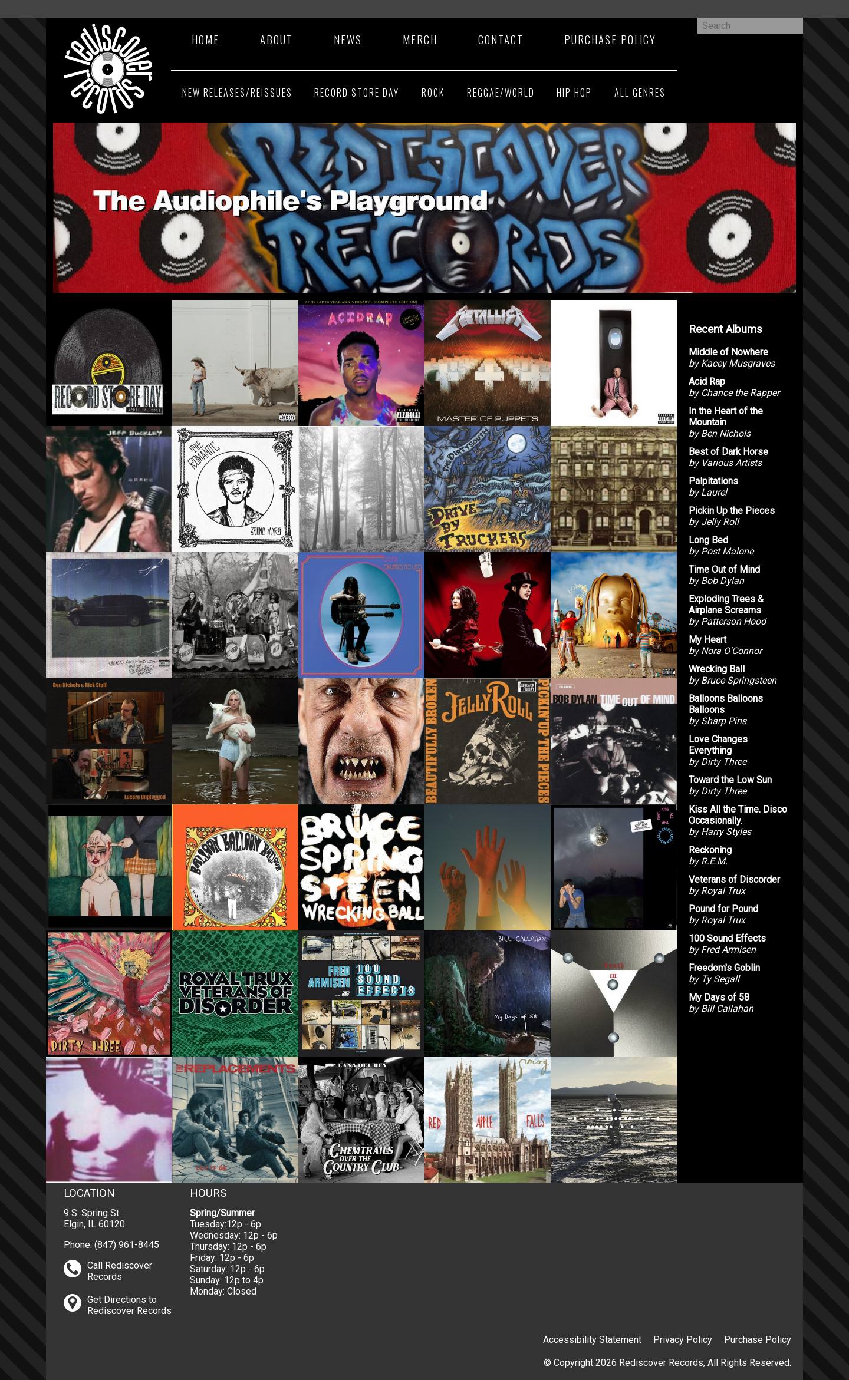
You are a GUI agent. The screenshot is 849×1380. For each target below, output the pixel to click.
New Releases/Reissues (237, 92)
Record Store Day (356, 92)
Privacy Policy (682, 1339)
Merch (420, 39)
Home (205, 39)
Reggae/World (501, 92)
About (276, 39)
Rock (433, 92)
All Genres (640, 92)
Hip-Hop (574, 92)
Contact (501, 39)
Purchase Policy (610, 39)
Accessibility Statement (592, 1339)
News (348, 39)
